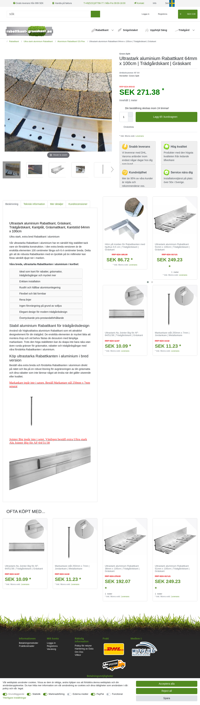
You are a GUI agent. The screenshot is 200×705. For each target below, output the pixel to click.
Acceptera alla (167, 683)
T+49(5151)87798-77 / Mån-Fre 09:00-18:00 (104, 3)
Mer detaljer (56, 204)
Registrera (52, 646)
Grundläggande (16, 694)
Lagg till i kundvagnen (174, 117)
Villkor (78, 655)
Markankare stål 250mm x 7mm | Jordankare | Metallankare (172, 334)
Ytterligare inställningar (14, 697)
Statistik (36, 694)
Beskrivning (11, 204)
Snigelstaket (130, 30)
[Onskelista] (173, 14)
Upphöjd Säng (158, 30)
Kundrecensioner (77, 204)
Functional (117, 694)
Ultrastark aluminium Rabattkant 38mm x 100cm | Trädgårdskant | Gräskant (122, 568)
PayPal (100, 694)
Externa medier (80, 694)
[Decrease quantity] (130, 119)
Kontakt (139, 3)
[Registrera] (160, 14)
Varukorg (51, 649)
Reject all (167, 690)
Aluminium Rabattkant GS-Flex (71, 41)
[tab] (12, 204)
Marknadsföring (57, 694)
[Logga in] (144, 14)
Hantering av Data (84, 648)
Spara (166, 698)
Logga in (51, 643)
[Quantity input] (123, 117)
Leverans (139, 136)
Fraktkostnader (26, 646)
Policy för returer (83, 645)
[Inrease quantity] (130, 114)
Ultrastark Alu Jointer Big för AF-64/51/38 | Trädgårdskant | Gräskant (124, 334)
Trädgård (184, 30)
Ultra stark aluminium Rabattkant (38, 41)
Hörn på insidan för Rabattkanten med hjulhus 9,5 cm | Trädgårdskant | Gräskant (125, 247)
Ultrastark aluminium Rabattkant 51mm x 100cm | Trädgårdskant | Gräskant (172, 247)
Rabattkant (102, 30)
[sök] (95, 14)
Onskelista (127, 127)
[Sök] (49, 14)
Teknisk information (34, 204)
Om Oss (79, 652)
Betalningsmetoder (28, 643)
